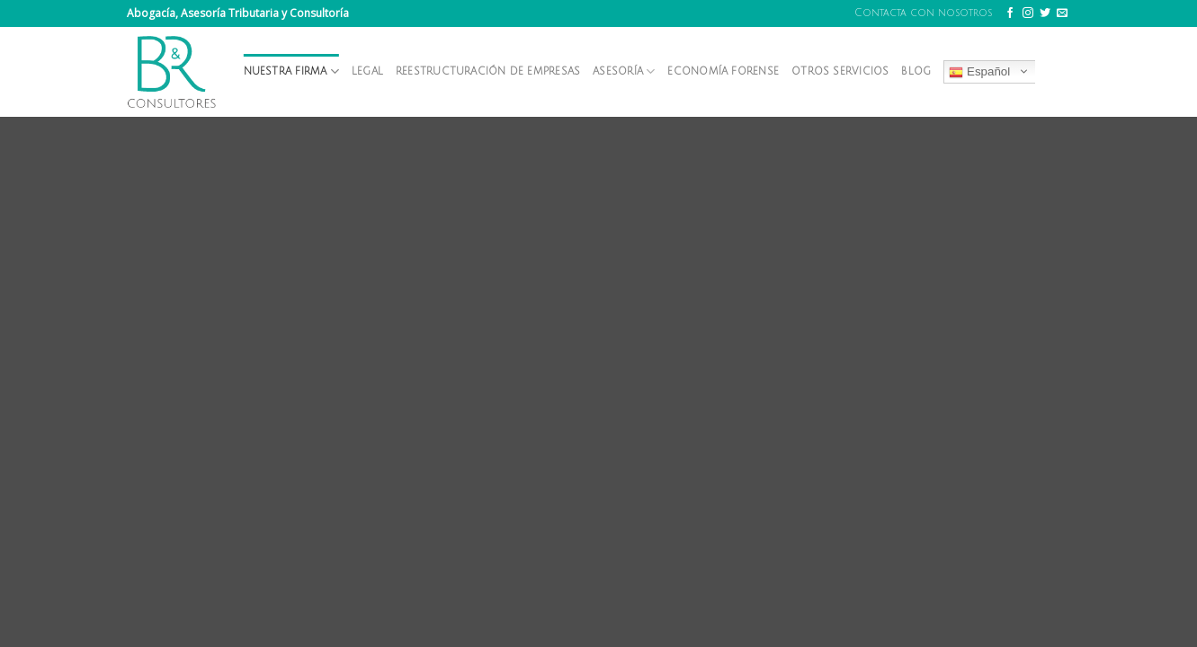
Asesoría (624, 71)
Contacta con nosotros (923, 13)
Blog (916, 71)
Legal (367, 71)
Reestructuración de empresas (488, 71)
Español (979, 72)
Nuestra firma (291, 71)
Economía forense (723, 71)
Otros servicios (840, 71)
